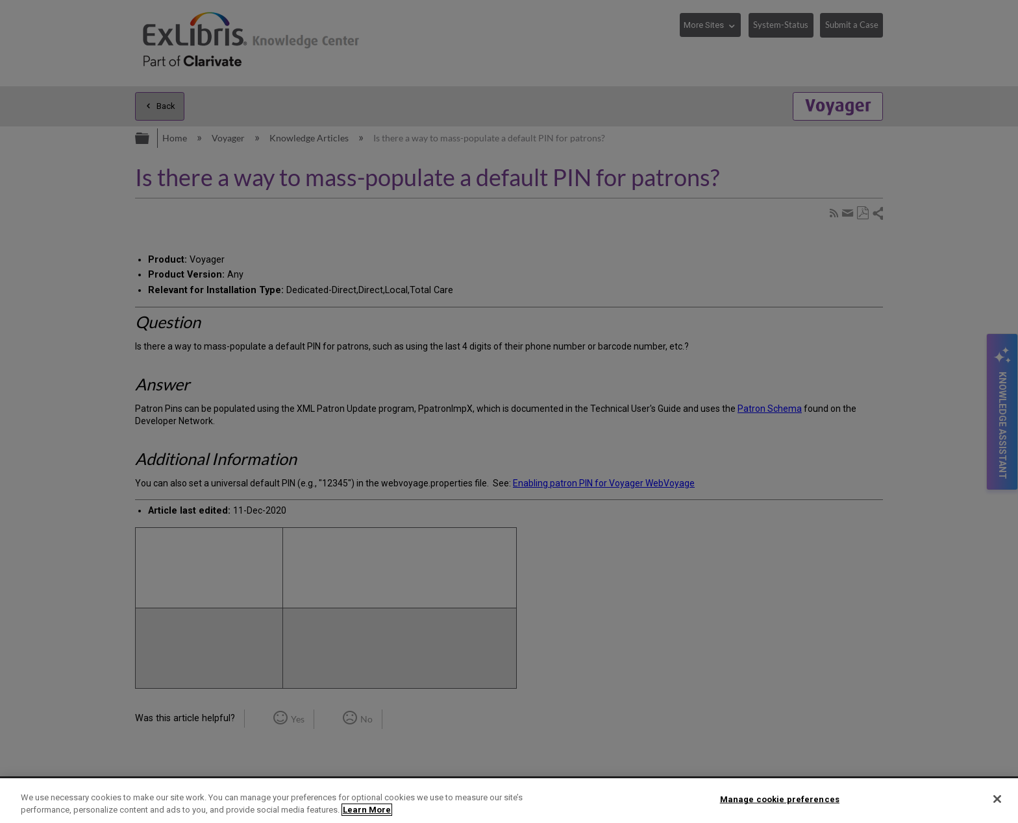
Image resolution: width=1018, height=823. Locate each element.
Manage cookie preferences (779, 799)
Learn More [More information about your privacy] (367, 810)
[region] (509, 800)
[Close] (997, 799)
